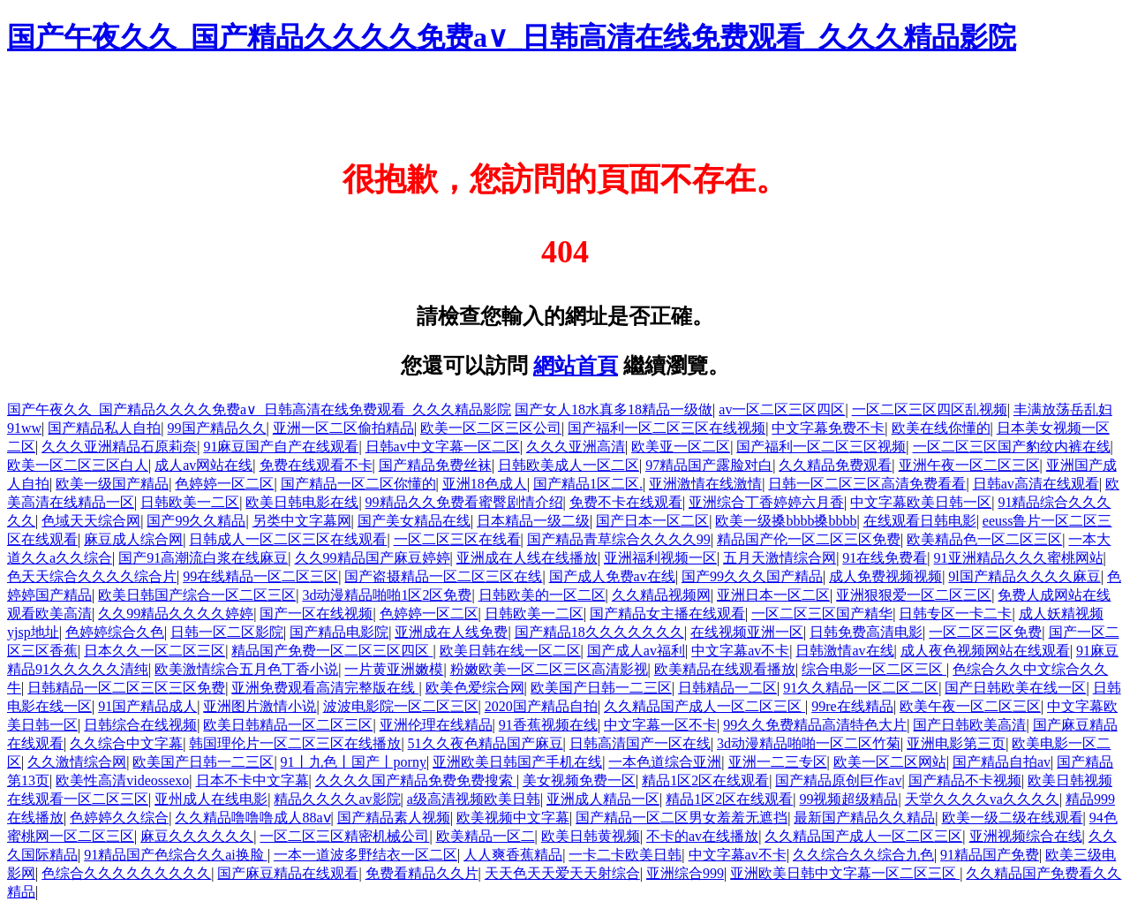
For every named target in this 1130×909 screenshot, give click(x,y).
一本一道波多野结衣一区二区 (365, 854)
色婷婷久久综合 (119, 817)
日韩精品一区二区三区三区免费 (126, 687)
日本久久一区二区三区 (154, 650)
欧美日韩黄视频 (590, 836)
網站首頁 (575, 365)
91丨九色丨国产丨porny (353, 761)
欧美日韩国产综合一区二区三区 (197, 594)
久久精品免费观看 (835, 465)
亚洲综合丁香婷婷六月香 (766, 502)
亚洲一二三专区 (777, 761)
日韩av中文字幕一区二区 (442, 446)
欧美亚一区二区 (680, 446)
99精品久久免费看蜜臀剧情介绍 (464, 502)
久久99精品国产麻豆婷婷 (372, 557)
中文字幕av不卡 (740, 650)
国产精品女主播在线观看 (667, 613)
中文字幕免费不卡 (828, 428)
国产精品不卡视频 (964, 780)
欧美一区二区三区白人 (77, 465)
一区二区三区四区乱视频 (929, 409)
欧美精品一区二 (485, 836)
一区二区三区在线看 (457, 539)
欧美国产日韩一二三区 (601, 687)
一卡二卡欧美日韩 (625, 854)
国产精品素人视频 (393, 817)
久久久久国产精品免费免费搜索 (415, 780)
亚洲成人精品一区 (602, 799)
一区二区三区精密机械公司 (344, 836)
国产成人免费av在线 (612, 576)
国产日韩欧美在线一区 (1015, 687)
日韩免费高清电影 (866, 632)
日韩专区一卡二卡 (955, 613)
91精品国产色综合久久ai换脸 (175, 854)
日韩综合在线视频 (140, 724)
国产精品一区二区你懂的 (358, 483)
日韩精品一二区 (727, 687)
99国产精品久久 (217, 428)
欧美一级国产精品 (112, 483)
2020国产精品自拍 (541, 706)
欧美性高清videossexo (122, 780)
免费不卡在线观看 (625, 502)
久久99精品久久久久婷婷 (175, 613)
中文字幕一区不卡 (660, 724)
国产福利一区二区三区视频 (821, 446)
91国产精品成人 (147, 706)
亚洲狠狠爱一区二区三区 (913, 594)
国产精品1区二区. (588, 483)
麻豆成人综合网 (133, 539)
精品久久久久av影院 (337, 799)
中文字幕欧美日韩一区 (920, 502)
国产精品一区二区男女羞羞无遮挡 (681, 817)
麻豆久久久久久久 (196, 836)
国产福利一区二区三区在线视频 (666, 428)
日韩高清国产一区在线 (640, 743)
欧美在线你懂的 (941, 428)
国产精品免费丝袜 (435, 465)
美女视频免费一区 (579, 780)
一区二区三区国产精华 (822, 613)
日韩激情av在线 (844, 650)
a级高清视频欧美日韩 (473, 799)
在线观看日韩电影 (919, 520)
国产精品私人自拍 (104, 428)
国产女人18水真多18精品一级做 (613, 409)
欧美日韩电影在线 (301, 502)
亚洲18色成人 (484, 483)
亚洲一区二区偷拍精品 (343, 428)
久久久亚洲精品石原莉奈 (119, 446)
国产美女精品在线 (414, 520)
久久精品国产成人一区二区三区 (704, 706)
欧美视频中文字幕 (512, 817)
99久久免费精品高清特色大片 (815, 724)
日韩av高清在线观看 (1036, 483)
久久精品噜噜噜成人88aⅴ (252, 817)
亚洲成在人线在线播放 (527, 557)
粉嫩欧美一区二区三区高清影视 (549, 669)
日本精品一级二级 (533, 520)
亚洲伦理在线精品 (436, 724)
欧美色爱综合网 (475, 687)
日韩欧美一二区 (189, 502)
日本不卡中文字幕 (252, 780)
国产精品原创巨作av (838, 780)
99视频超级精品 (848, 799)
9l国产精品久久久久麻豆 (1024, 576)
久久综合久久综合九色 (863, 854)
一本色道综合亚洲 (664, 761)
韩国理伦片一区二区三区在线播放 (295, 743)
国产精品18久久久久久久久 (599, 632)
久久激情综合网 (76, 761)
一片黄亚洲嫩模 (393, 669)
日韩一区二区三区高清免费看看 (867, 483)
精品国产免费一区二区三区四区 (332, 650)
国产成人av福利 (636, 650)
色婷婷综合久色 (114, 632)
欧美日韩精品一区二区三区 (288, 724)
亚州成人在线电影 (210, 799)
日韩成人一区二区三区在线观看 (288, 539)
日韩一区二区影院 (226, 632)
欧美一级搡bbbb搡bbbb (785, 520)
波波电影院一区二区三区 (400, 706)
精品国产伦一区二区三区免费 (808, 539)
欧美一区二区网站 (889, 761)
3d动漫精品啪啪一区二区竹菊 (808, 743)
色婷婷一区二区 (224, 483)
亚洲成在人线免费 (451, 632)
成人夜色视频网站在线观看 (985, 650)
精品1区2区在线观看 (705, 780)
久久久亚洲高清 (575, 446)
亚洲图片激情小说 (259, 706)
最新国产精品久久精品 (864, 817)
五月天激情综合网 (779, 557)
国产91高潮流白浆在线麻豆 (203, 557)
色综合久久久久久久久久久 (126, 873)
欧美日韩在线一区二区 (510, 650)
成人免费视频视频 (885, 576)
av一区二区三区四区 (782, 409)
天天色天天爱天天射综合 (562, 873)
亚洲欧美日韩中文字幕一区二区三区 (845, 873)
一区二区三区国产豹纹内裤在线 (1012, 446)
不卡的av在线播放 (702, 836)
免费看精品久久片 (421, 873)
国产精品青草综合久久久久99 (619, 539)
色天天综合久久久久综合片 (92, 576)
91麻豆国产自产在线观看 (280, 446)
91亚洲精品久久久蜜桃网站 (1019, 557)
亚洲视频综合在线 (1025, 836)
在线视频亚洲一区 (746, 632)
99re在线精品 (852, 706)
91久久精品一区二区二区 (860, 687)
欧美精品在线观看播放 (724, 669)
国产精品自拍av (1002, 761)
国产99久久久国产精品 (752, 576)
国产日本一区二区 (652, 520)
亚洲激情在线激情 (705, 483)
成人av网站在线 (203, 465)
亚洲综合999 (685, 873)
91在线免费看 (884, 557)
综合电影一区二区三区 (874, 669)
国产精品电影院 (339, 632)
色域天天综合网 (90, 520)
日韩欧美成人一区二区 (568, 465)
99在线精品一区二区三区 (260, 576)
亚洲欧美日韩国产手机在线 (517, 761)
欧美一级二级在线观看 (1012, 817)
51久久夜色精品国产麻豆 (485, 743)
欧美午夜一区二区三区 (970, 706)
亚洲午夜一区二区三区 (969, 465)
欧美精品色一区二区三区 (984, 539)
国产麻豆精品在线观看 (287, 873)
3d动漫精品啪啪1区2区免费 (386, 594)
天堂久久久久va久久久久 (982, 799)
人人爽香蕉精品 (512, 854)
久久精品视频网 (661, 594)
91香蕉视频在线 (548, 724)
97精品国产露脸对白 (708, 465)
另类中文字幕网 (301, 520)
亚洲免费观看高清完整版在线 (324, 687)
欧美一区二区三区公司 (490, 428)
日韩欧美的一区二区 (542, 594)
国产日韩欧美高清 (969, 724)
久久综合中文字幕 (126, 743)
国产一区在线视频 (316, 613)
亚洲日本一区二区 (773, 594)
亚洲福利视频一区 (660, 557)
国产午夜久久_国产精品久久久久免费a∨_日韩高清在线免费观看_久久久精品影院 (511, 37)
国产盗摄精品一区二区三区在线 (443, 576)
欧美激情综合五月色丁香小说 (246, 669)
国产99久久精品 (196, 520)
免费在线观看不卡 (316, 465)
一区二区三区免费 (985, 632)
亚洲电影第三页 (956, 743)
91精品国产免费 (989, 854)
